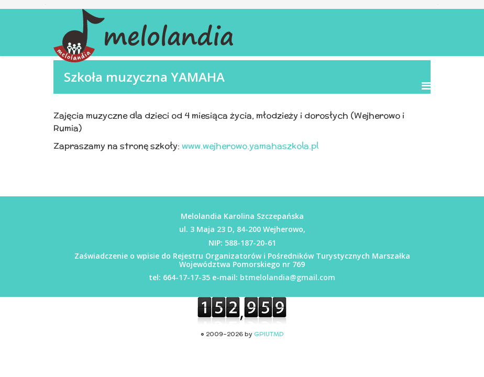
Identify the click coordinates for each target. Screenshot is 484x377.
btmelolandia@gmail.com (287, 277)
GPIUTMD (269, 333)
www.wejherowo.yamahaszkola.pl (250, 146)
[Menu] (426, 85)
